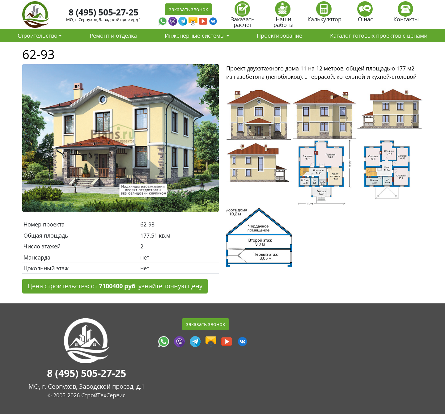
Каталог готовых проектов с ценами (378, 35)
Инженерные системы (195, 35)
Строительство (37, 35)
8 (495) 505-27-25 (103, 12)
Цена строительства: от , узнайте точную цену (115, 286)
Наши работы (283, 16)
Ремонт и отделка (113, 35)
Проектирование (279, 35)
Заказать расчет (243, 16)
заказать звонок (188, 9)
